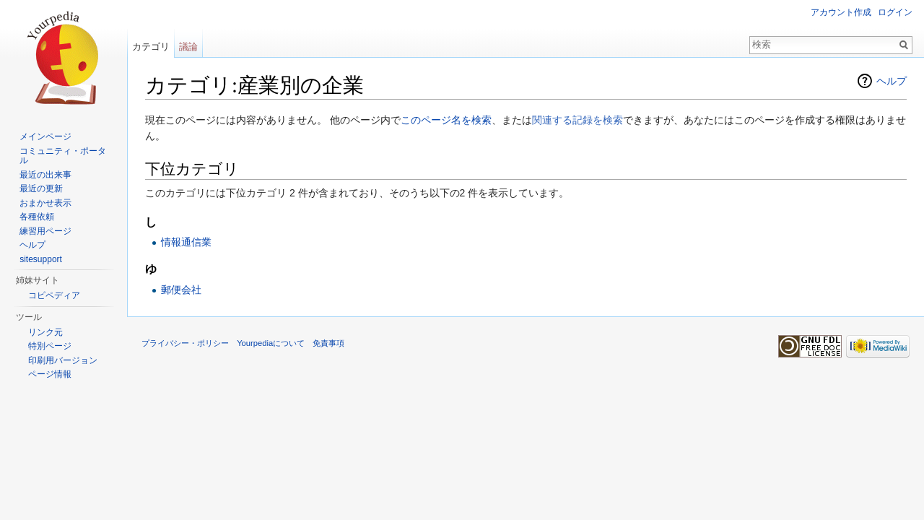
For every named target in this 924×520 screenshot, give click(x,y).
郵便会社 (181, 289)
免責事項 (328, 343)
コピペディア (54, 295)
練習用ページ (45, 231)
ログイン (895, 12)
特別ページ (49, 346)
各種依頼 (36, 217)
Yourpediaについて (271, 343)
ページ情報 (49, 374)
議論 (188, 46)
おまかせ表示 (45, 203)
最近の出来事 (45, 175)
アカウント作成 (841, 12)
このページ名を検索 (446, 120)
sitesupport (40, 259)
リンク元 (45, 332)
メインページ (45, 136)
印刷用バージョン (62, 360)
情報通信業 (186, 242)
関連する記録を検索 (577, 120)
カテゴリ (151, 46)
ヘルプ (891, 81)
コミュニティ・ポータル (62, 156)
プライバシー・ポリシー (185, 343)
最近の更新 (41, 188)
